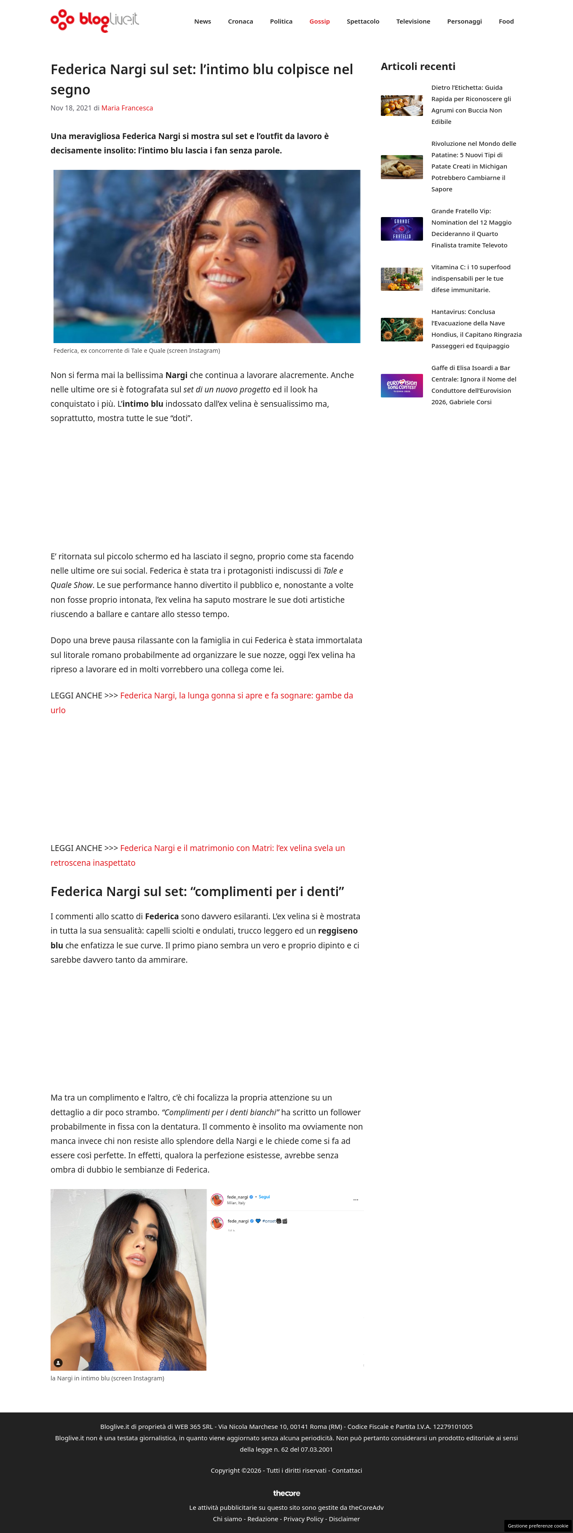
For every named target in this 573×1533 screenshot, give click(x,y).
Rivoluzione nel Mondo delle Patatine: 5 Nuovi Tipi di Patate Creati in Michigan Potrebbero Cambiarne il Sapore (474, 166)
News (202, 21)
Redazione (262, 1518)
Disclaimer (344, 1518)
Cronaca (240, 21)
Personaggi (464, 21)
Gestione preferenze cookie (538, 1525)
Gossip (320, 21)
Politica (281, 21)
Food (506, 21)
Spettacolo (363, 21)
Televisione (413, 21)
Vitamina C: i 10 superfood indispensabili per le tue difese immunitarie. (471, 278)
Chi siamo (227, 1518)
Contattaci (347, 1470)
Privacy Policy (304, 1518)
